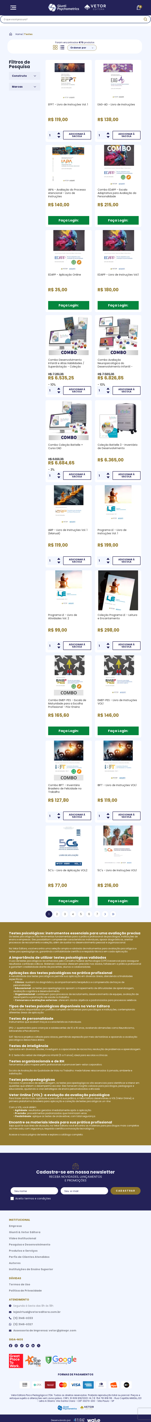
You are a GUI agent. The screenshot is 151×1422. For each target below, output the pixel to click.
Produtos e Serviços (23, 1250)
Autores (15, 1263)
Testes (28, 34)
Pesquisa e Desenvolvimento (29, 1244)
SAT (11, 1036)
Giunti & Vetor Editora (24, 1232)
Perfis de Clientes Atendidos (29, 1257)
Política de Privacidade (25, 1290)
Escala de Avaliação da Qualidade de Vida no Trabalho (41, 1070)
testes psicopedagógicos (23, 951)
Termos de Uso (19, 1284)
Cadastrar (125, 1190)
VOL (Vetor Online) (121, 1098)
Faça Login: (69, 220)
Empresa (15, 1226)
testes (44, 1134)
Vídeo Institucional (22, 1238)
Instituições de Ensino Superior (31, 1269)
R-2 (11, 1055)
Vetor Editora (20, 948)
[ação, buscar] (137, 20)
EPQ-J (12, 1027)
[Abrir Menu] (13, 7)
